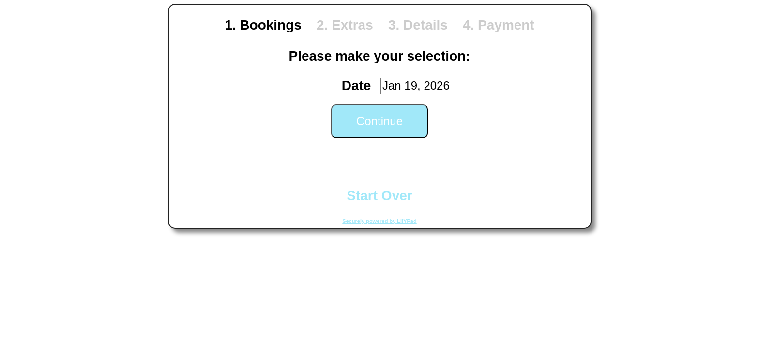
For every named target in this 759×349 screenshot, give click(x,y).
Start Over (379, 195)
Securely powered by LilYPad (379, 221)
